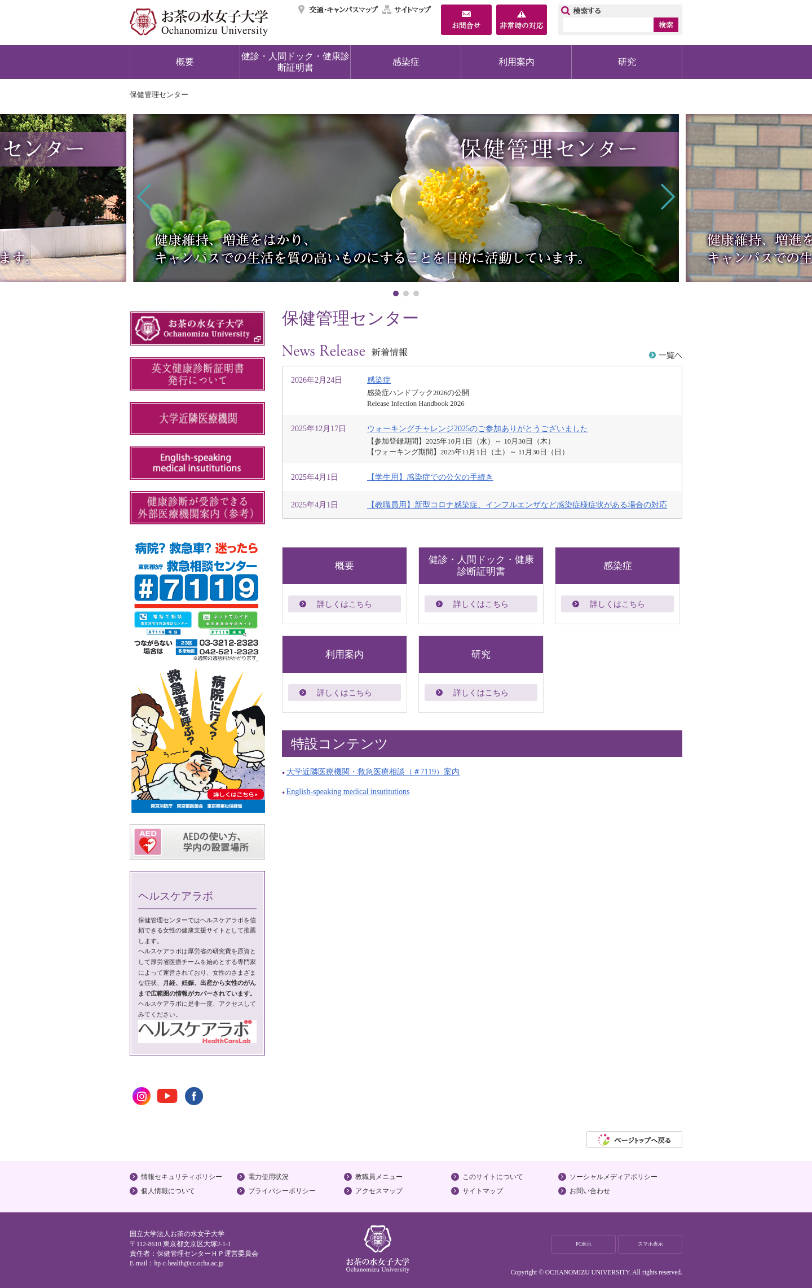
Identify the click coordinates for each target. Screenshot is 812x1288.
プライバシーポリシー (282, 1191)
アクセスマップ (379, 1191)
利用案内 (516, 61)
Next (666, 196)
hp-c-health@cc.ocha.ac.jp (188, 1263)
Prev (145, 196)
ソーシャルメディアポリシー (613, 1176)
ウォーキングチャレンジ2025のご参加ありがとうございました (477, 428)
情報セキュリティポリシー (181, 1176)
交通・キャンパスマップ (338, 10)
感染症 (406, 61)
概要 (185, 61)
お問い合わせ (590, 1191)
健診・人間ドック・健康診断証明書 (295, 62)
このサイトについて (492, 1176)
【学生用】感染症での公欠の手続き (430, 476)
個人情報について (168, 1191)
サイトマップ (407, 10)
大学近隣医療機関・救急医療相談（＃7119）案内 (373, 771)
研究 (627, 61)
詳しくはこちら (344, 603)
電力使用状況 (268, 1176)
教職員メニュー (379, 1176)
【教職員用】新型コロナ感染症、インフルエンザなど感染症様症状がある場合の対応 (517, 504)
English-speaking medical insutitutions (348, 791)
